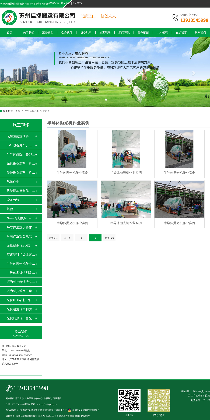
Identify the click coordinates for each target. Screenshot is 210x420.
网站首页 (10, 398)
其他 (10, 209)
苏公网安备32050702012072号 (83, 410)
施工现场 (105, 32)
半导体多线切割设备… (21, 273)
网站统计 (85, 416)
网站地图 (57, 398)
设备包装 (13, 200)
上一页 (67, 238)
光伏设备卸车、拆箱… (21, 163)
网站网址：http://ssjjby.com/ (195, 391)
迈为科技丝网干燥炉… (21, 291)
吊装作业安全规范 (19, 236)
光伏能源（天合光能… (21, 318)
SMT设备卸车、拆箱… (21, 145)
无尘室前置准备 (18, 136)
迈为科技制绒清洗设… (21, 282)
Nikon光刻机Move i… (21, 218)
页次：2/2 (109, 238)
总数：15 (53, 238)
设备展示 (86, 32)
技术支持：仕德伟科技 (69, 416)
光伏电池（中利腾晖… (21, 309)
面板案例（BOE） (19, 245)
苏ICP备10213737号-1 (48, 416)
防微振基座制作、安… (21, 191)
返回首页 (77, 3)
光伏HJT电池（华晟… (21, 300)
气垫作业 (13, 181)
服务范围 (143, 32)
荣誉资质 (47, 32)
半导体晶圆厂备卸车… (21, 154)
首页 (9, 32)
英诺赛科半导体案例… (21, 254)
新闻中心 (38, 398)
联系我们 (66, 3)
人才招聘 (162, 32)
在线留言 (54, 3)
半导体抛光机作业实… (21, 263)
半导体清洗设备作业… (21, 227)
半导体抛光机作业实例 (37, 111)
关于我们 (28, 32)
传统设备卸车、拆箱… (21, 172)
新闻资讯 (124, 32)
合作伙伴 (66, 32)
